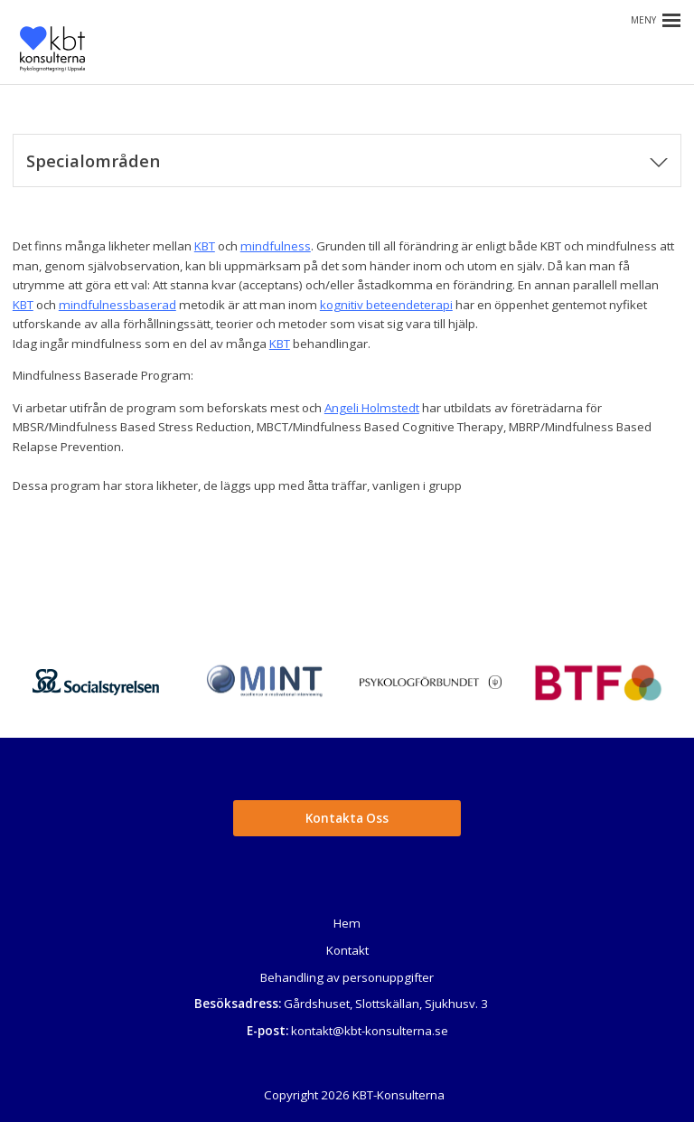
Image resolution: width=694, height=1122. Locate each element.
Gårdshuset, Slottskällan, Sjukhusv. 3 (386, 1003)
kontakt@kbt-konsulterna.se (369, 1031)
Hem (347, 923)
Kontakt (347, 950)
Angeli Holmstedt (371, 408)
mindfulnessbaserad (117, 305)
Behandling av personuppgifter (347, 977)
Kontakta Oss (347, 818)
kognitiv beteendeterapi (386, 305)
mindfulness (275, 246)
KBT (204, 246)
